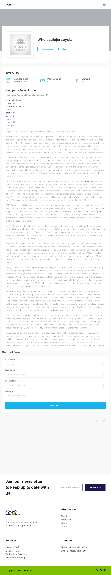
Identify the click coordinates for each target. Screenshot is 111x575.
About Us (65, 516)
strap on (97, 211)
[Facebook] (97, 570)
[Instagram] (105, 570)
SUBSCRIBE (95, 487)
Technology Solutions (16, 554)
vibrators (88, 181)
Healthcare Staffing (15, 557)
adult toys (10, 113)
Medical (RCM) (12, 551)
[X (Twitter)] (101, 570)
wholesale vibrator (14, 106)
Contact (64, 526)
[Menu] (104, 4)
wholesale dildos (13, 100)
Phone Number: (12, 381)
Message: (9, 391)
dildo (8, 128)
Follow (62, 49)
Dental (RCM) (12, 547)
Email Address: (11, 370)
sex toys (9, 109)
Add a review (46, 49)
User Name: (10, 360)
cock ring (10, 116)
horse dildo (11, 103)
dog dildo (10, 125)
